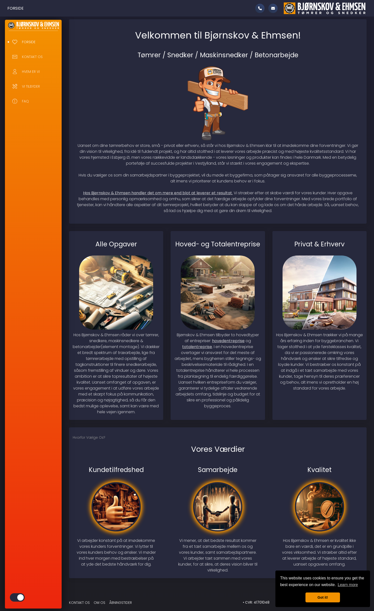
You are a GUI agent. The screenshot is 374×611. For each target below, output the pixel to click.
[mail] (273, 8)
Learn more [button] (348, 585)
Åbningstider (120, 602)
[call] (260, 8)
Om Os (99, 602)
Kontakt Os (79, 602)
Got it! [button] (323, 597)
